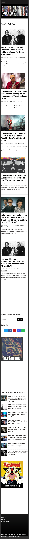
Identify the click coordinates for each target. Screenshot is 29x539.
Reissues (19, 269)
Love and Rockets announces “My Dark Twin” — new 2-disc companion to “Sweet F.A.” (14, 262)
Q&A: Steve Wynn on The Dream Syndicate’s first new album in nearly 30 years (17, 414)
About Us (3, 515)
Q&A (11, 225)
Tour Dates (12, 101)
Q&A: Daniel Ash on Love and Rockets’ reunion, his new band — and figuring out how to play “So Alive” (14, 219)
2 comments (21, 57)
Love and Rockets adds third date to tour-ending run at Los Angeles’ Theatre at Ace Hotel (14, 95)
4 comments (21, 143)
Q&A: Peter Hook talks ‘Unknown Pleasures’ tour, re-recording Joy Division (18, 452)
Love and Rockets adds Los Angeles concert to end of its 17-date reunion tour (13, 177)
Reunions (12, 183)
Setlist (11, 143)
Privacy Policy (5, 521)
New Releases (13, 57)
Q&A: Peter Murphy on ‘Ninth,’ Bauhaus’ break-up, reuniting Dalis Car (17, 429)
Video (15, 143)
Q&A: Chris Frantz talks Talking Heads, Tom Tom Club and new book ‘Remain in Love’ (17, 406)
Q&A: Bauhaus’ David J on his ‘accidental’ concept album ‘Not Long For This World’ (17, 421)
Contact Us (4, 517)
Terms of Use (4, 523)
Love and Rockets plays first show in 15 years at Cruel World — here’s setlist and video (14, 137)
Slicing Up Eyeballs (16, 534)
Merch (3, 519)
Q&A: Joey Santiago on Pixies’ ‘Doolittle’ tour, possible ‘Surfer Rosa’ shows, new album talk (17, 437)
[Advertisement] (14, 298)
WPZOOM (10, 538)
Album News (14, 269)
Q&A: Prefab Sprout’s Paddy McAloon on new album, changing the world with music (17, 445)
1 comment (20, 101)
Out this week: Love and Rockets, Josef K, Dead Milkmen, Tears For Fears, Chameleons (13, 51)
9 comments (10, 226)
